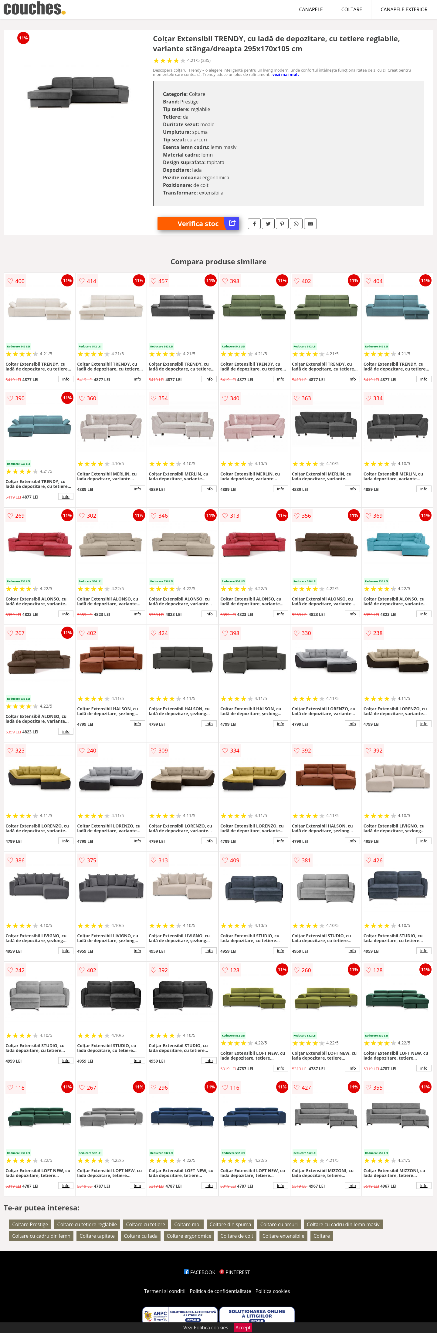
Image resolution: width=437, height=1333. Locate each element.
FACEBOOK (199, 1272)
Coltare (321, 1236)
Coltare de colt (237, 1236)
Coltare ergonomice (189, 1236)
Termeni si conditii (165, 1291)
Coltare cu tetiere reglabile (87, 1224)
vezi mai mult (286, 74)
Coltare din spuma (230, 1224)
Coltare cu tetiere (145, 1224)
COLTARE (351, 9)
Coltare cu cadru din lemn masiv (343, 1224)
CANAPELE (311, 9)
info (65, 379)
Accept (243, 1327)
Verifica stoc (208, 223)
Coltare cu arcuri (279, 1224)
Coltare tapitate (97, 1236)
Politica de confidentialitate (220, 1291)
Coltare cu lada (141, 1236)
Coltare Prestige (30, 1224)
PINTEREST (234, 1272)
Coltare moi (187, 1224)
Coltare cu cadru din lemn (41, 1236)
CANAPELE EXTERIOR (404, 9)
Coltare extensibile (283, 1236)
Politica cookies (273, 1291)
